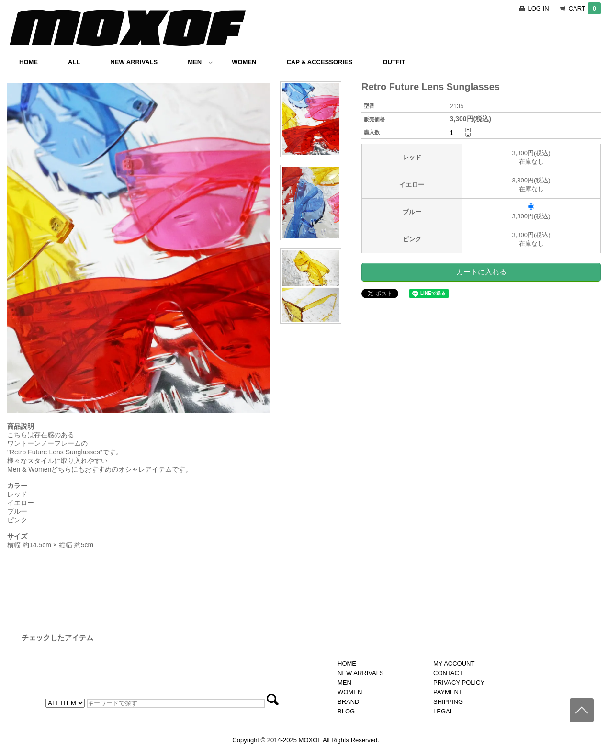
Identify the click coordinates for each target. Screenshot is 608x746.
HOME (28, 62)
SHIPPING (448, 701)
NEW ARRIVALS (134, 62)
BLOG (346, 711)
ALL (74, 62)
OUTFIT (394, 62)
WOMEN (244, 62)
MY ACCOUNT (453, 663)
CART (585, 8)
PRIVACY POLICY (458, 682)
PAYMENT (447, 692)
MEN (200, 62)
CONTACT (448, 673)
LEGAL (443, 711)
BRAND (349, 701)
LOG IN (538, 8)
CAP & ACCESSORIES (319, 62)
